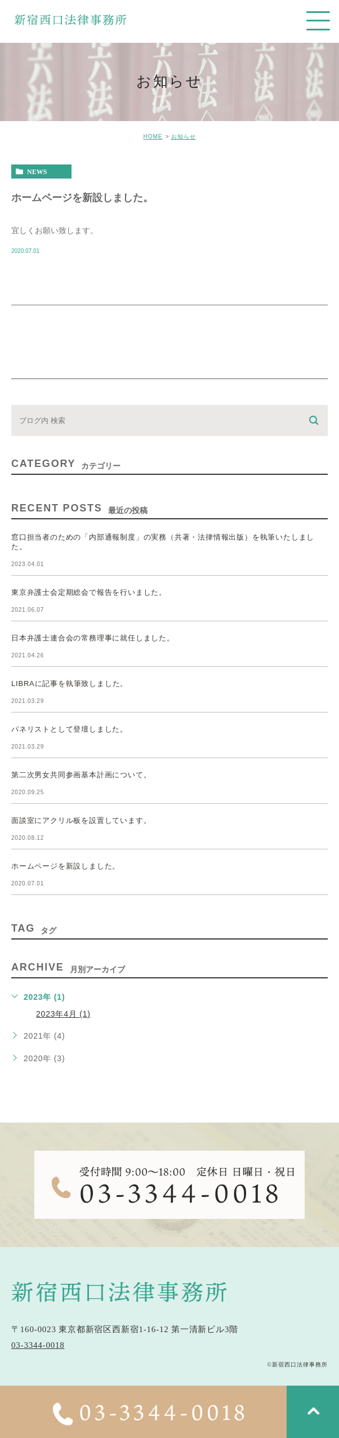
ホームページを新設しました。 (82, 197)
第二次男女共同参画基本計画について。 (81, 775)
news (37, 172)
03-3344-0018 (38, 1345)
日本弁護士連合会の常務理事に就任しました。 (93, 638)
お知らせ (183, 136)
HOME (152, 136)
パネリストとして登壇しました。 (69, 729)
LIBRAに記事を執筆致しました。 (69, 683)
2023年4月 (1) (63, 1013)
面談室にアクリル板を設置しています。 (81, 820)
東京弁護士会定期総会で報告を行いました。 (89, 592)
